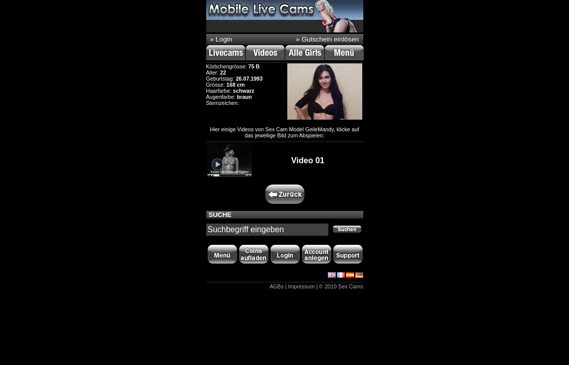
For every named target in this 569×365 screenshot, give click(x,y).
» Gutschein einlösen (327, 39)
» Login (221, 39)
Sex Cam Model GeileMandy (299, 129)
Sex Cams (350, 286)
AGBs (277, 286)
